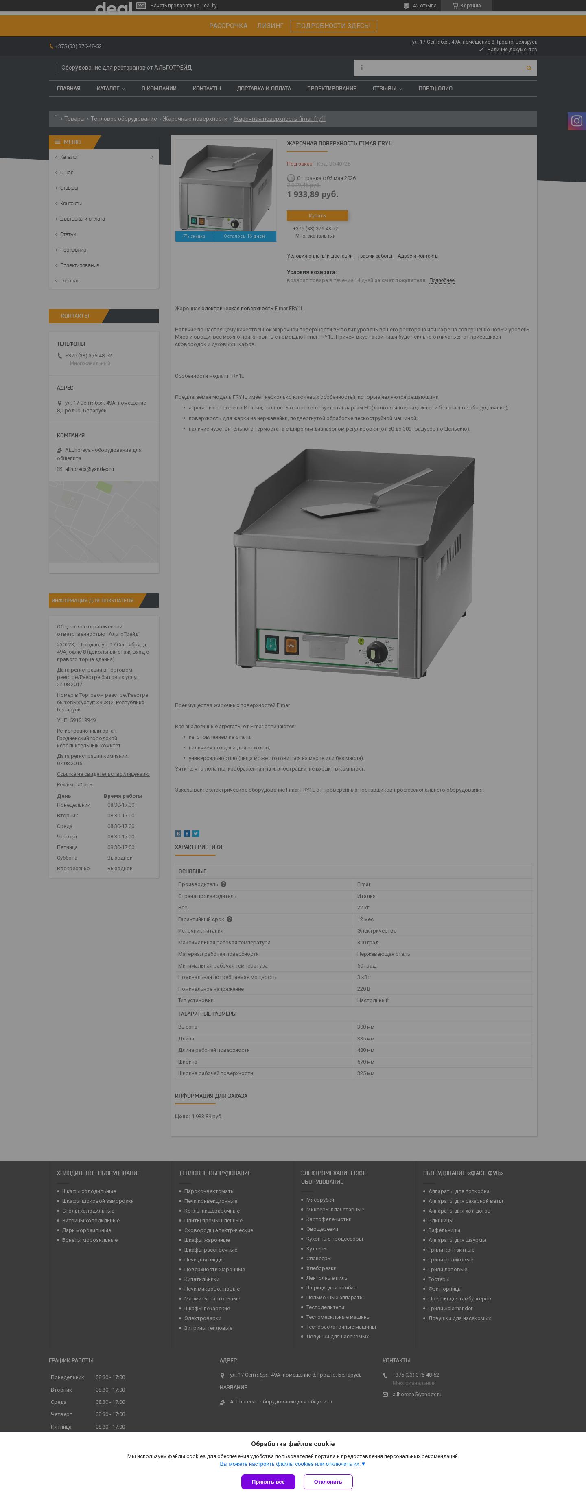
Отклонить (328, 1482)
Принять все (268, 1482)
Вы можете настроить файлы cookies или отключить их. (290, 1464)
